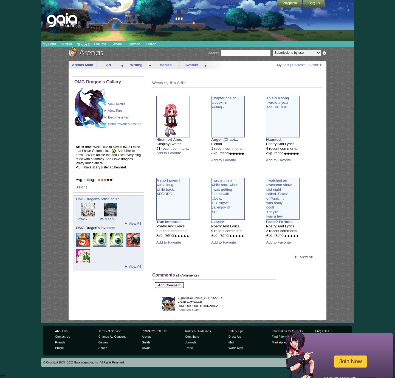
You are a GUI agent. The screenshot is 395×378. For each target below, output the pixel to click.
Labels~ (218, 222)
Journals (191, 342)
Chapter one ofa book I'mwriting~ (223, 102)
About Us (61, 331)
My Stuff (283, 65)
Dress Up (234, 336)
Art (108, 65)
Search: (214, 53)
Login (314, 4)
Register (290, 4)
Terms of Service (109, 331)
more (122, 65)
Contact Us (62, 336)
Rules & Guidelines (198, 331)
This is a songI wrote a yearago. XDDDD (277, 102)
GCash (66, 44)
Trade (189, 347)
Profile (59, 347)
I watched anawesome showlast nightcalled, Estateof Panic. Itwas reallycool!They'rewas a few (279, 198)
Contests (298, 65)
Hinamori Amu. (169, 139)
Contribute (192, 336)
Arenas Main (82, 65)
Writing (136, 65)
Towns (146, 347)
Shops (83, 44)
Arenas (146, 336)
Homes (165, 65)
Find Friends (280, 336)
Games (134, 44)
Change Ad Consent (112, 336)
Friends (60, 342)
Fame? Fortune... (280, 222)
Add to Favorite (168, 153)
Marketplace (280, 342)
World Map (235, 347)
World (117, 44)
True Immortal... (170, 222)
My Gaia (49, 44)
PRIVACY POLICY (154, 331)
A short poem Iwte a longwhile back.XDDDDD (168, 187)
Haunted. (274, 139)
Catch (151, 44)
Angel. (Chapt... (224, 139)
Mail (231, 342)
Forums (100, 44)
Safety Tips (236, 331)
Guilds (146, 342)
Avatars (191, 65)
